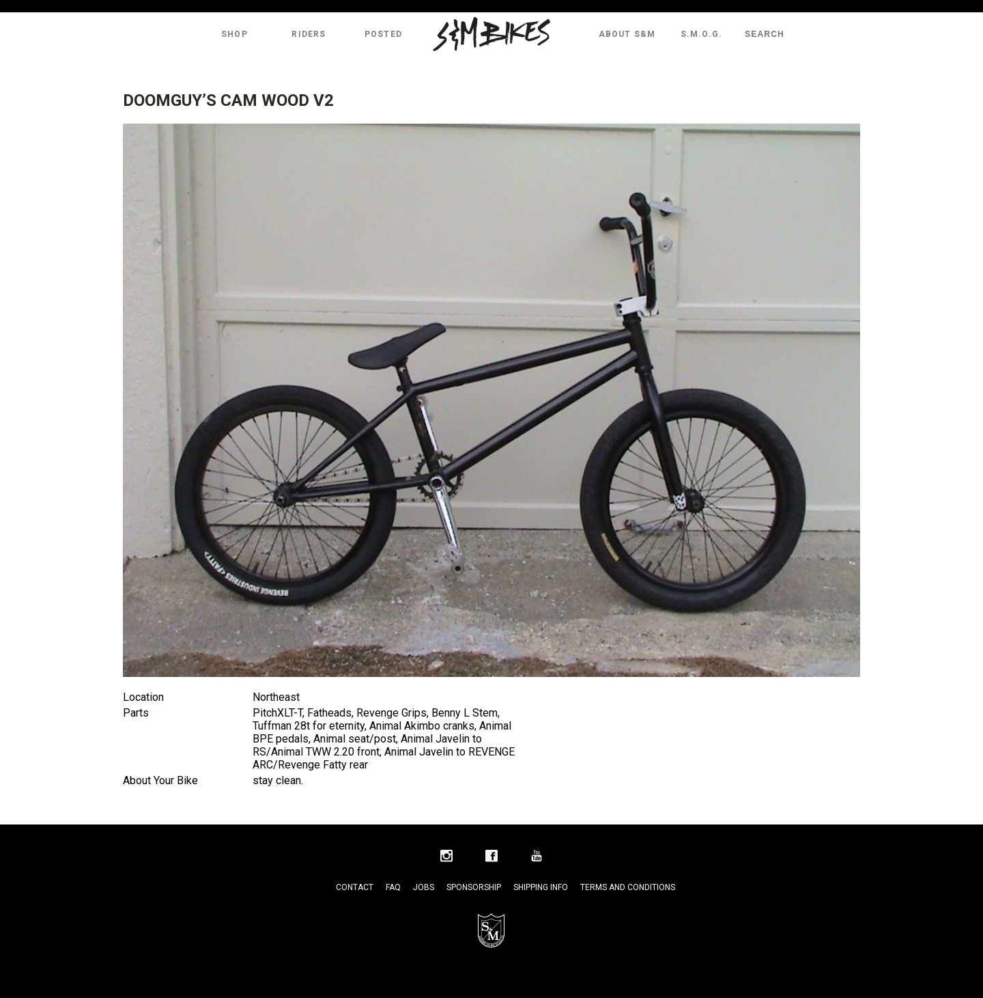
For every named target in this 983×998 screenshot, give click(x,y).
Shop (234, 34)
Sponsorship (473, 887)
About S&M (627, 34)
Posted (383, 34)
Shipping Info (540, 887)
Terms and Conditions (627, 887)
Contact (354, 887)
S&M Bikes (491, 34)
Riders (308, 34)
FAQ (393, 887)
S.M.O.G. (702, 34)
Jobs (423, 887)
